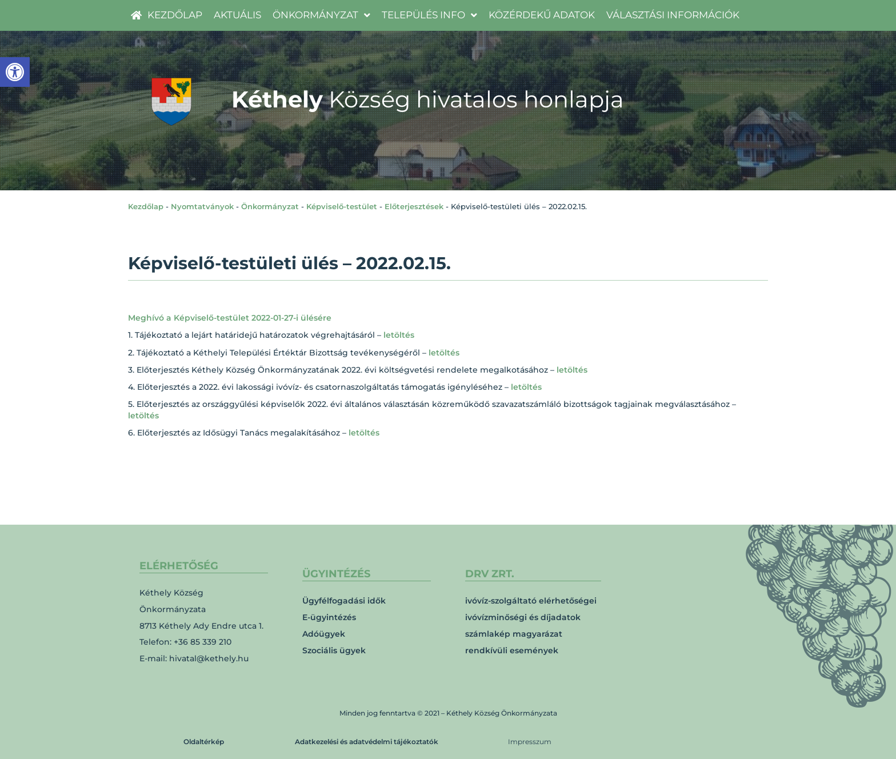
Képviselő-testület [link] (341, 206)
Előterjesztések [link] (414, 206)
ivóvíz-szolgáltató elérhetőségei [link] (531, 601)
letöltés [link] (398, 335)
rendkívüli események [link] (511, 650)
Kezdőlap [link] (145, 206)
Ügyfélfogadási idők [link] (344, 601)
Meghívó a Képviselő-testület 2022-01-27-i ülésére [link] (229, 318)
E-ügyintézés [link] (329, 617)
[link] (15, 72)
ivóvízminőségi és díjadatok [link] (523, 617)
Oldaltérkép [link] (203, 741)
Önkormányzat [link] (270, 206)
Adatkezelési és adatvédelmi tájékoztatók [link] (366, 741)
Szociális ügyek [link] (334, 650)
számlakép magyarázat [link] (513, 634)
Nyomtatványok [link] (202, 206)
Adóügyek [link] (323, 634)
